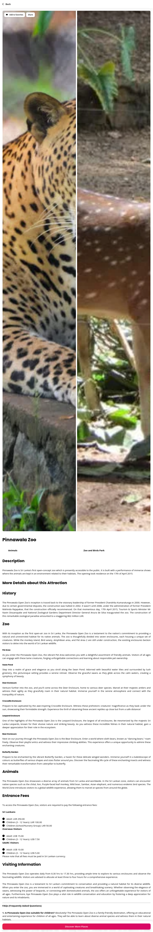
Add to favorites (14, 14)
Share (30, 14)
